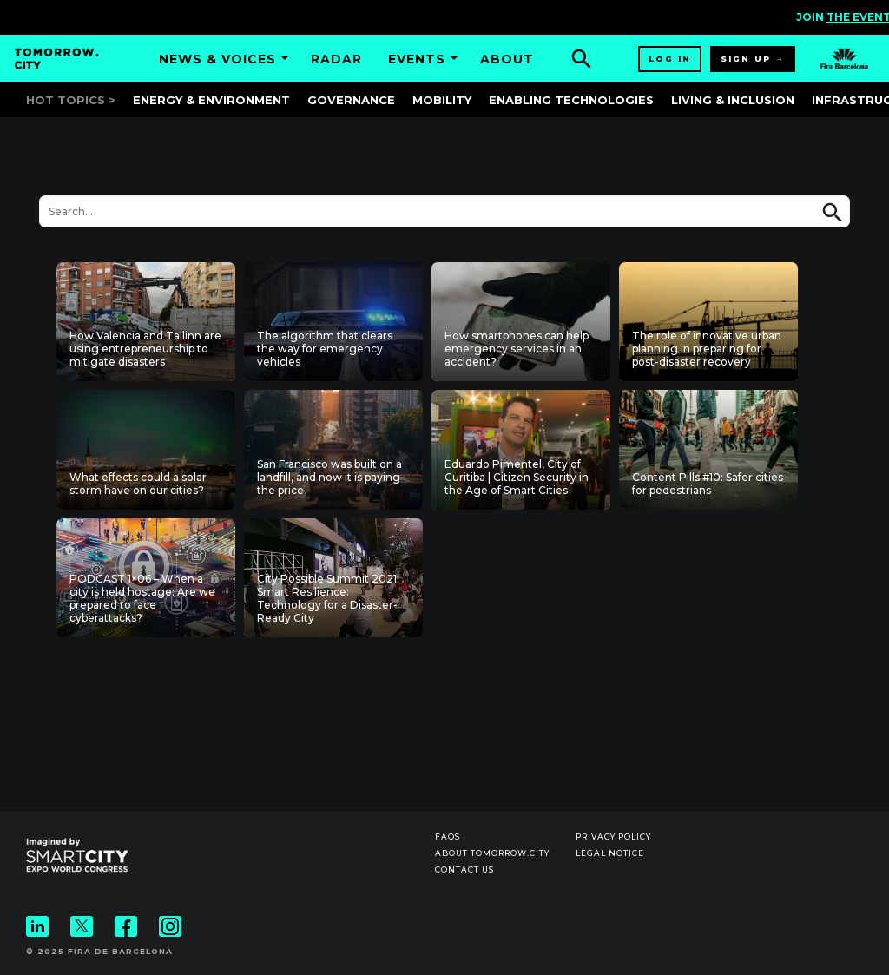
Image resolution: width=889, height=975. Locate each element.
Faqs (447, 836)
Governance (351, 100)
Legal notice (610, 853)
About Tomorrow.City (492, 853)
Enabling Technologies (571, 100)
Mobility (441, 100)
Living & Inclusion (732, 100)
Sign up (746, 58)
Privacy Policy (613, 836)
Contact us (464, 869)
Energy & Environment (211, 100)
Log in (670, 58)
